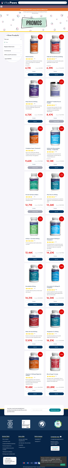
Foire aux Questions (7, 444)
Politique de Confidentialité (9, 452)
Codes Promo (22, 446)
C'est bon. (63, 464)
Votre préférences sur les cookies (8, 447)
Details (34, 71)
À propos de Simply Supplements (23, 438)
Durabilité (21, 443)
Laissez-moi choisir (50, 464)
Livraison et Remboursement (9, 442)
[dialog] (53, 461)
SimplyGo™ (37, 440)
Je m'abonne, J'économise (24, 441)
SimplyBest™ (38, 438)
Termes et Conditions (7, 450)
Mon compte (5, 438)
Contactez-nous (6, 440)
